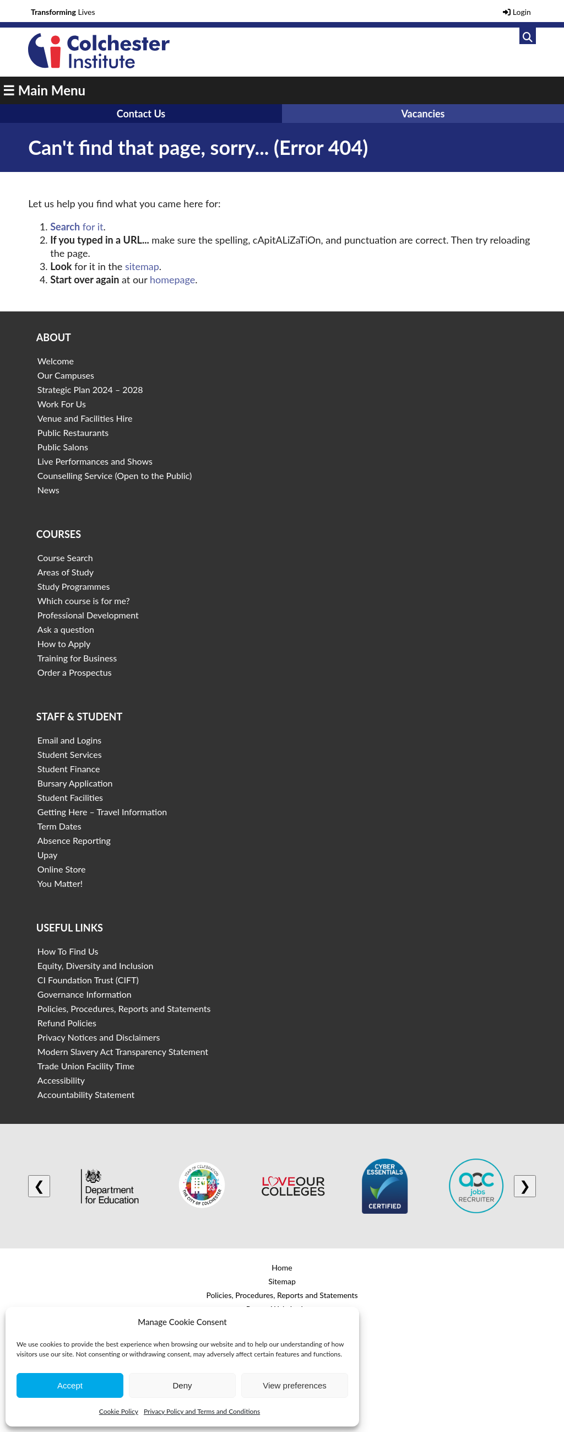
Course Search (65, 557)
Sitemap (282, 1281)
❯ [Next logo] (524, 1185)
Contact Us (141, 113)
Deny (182, 1385)
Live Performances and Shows (95, 461)
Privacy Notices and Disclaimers (98, 1037)
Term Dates (59, 826)
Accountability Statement (85, 1094)
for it (76, 226)
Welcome (55, 361)
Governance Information (84, 994)
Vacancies (422, 113)
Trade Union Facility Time (85, 1065)
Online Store (61, 869)
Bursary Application (75, 783)
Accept (70, 1385)
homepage (172, 279)
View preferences (295, 1385)
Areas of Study (65, 572)
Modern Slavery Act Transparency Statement (122, 1051)
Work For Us (61, 404)
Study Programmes (73, 586)
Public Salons (62, 447)
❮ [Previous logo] (39, 1185)
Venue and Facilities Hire (85, 418)
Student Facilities (70, 797)
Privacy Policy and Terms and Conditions (202, 1411)
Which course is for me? (83, 600)
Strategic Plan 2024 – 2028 (90, 389)
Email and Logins (69, 740)
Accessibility (61, 1080)
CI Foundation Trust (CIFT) (88, 980)
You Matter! (60, 883)
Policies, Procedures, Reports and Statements (124, 1008)
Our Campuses (65, 375)
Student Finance (68, 768)
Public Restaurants (73, 432)
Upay (47, 854)
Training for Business (77, 658)
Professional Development (88, 615)
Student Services (69, 754)
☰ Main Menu (44, 90)
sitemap (142, 266)
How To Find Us (68, 951)
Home (282, 1267)
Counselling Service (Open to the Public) (114, 475)
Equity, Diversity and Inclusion (95, 965)
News (48, 489)
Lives (63, 12)
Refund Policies (66, 1023)
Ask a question (65, 629)
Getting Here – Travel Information (102, 811)
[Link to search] (527, 36)
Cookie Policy (118, 1411)
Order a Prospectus (74, 672)
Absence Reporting (74, 840)
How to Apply (63, 643)
